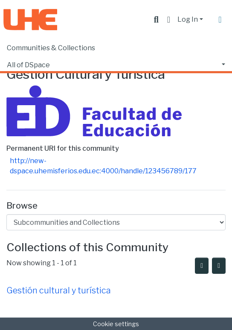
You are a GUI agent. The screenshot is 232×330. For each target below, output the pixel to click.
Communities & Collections (51, 48)
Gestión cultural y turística (58, 290)
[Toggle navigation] (220, 19)
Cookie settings (116, 323)
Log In (187, 19)
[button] (169, 19)
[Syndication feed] (202, 266)
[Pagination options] (219, 266)
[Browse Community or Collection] (116, 222)
